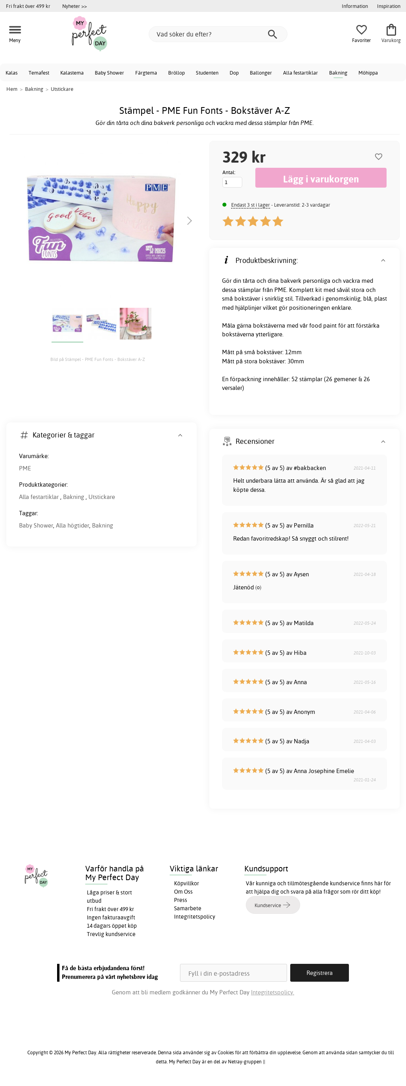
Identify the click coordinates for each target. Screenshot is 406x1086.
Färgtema (146, 72)
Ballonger (261, 72)
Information (355, 6)
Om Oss (183, 891)
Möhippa (368, 72)
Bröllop (176, 72)
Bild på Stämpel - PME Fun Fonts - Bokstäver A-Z (97, 359)
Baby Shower (109, 72)
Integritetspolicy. (272, 992)
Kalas (11, 72)
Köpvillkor (186, 883)
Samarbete (187, 908)
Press (180, 900)
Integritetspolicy (194, 916)
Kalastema (72, 72)
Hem (11, 89)
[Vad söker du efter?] (218, 34)
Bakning (338, 72)
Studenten (207, 72)
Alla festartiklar (300, 72)
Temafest (39, 72)
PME (25, 468)
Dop (234, 72)
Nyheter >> (74, 6)
